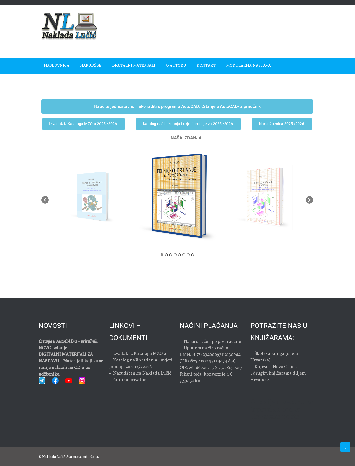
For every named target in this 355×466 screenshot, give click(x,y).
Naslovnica (56, 65)
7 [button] (188, 254)
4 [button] (175, 254)
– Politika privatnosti (130, 379)
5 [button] (179, 254)
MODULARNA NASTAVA (248, 65)
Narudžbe (90, 65)
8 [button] (192, 254)
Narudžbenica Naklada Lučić (141, 373)
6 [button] (183, 254)
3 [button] (170, 254)
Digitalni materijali (133, 65)
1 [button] (162, 254)
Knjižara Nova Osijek (276, 366)
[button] (45, 200)
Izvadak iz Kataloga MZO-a (139, 353)
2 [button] (166, 254)
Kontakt (206, 65)
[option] (177, 197)
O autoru (176, 65)
